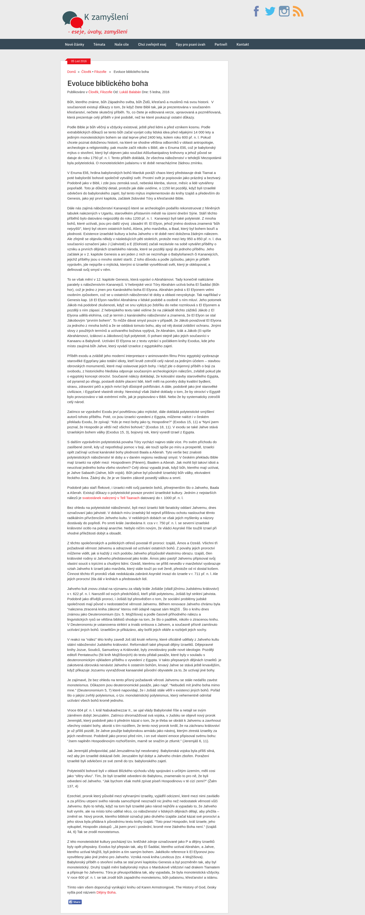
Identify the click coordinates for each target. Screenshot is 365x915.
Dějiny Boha (106, 892)
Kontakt (243, 44)
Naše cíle (122, 44)
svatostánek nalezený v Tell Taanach (111, 497)
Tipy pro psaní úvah (190, 44)
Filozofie (100, 71)
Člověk (86, 71)
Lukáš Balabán (130, 91)
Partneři (221, 44)
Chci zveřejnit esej (152, 44)
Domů (71, 71)
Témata (99, 44)
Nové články (74, 44)
